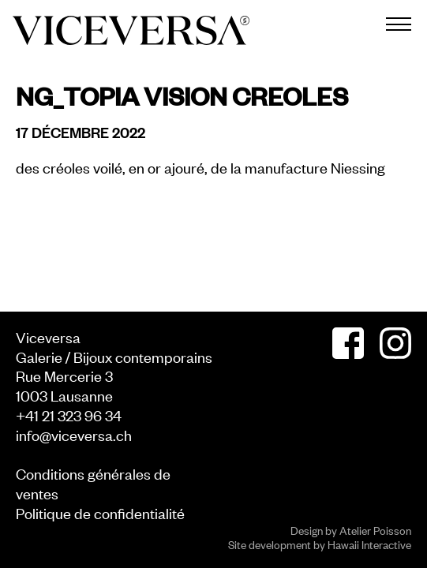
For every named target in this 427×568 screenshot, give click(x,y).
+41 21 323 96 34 (69, 414)
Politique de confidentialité (100, 512)
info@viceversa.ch (74, 434)
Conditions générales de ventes (93, 483)
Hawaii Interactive (369, 544)
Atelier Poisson (375, 529)
